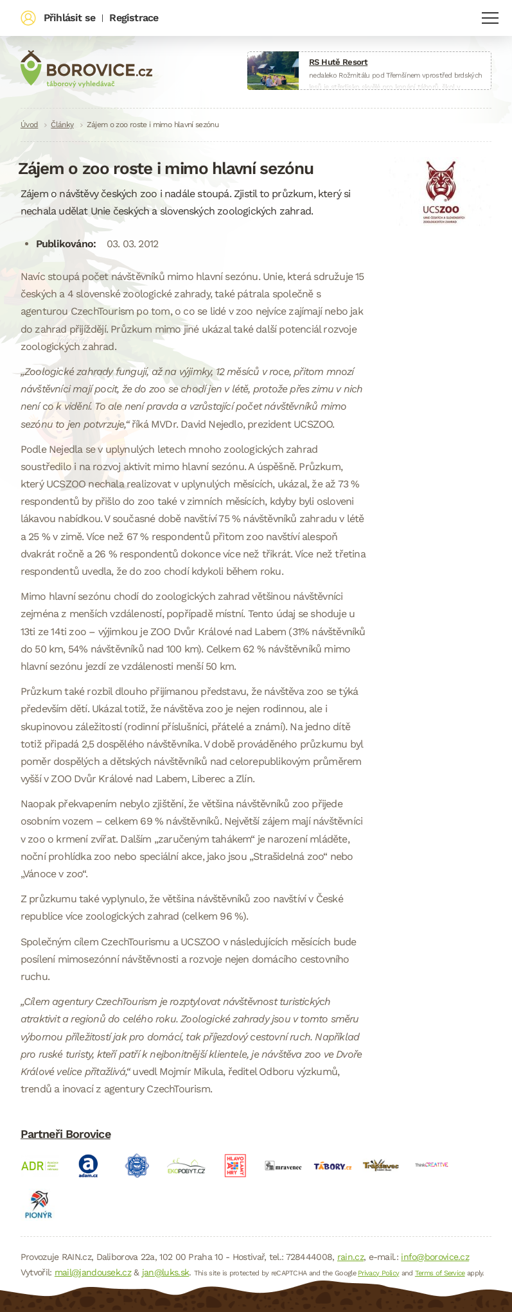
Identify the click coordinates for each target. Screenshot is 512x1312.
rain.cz (350, 1257)
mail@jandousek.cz (93, 1272)
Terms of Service (440, 1273)
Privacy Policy (378, 1273)
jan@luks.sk (165, 1272)
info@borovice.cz (435, 1257)
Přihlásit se (69, 18)
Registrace (133, 18)
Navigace (490, 18)
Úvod (29, 124)
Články (62, 124)
